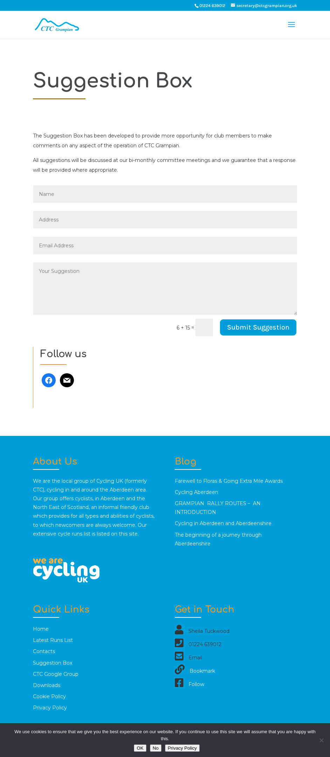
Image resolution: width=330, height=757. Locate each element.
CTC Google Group (55, 674)
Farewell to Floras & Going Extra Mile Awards (229, 481)
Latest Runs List (53, 640)
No (156, 748)
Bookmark (202, 671)
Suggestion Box (52, 663)
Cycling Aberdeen (196, 492)
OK (140, 748)
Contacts (44, 651)
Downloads (46, 685)
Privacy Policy (50, 708)
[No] (321, 740)
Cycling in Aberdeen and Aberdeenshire (223, 523)
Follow (196, 684)
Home (41, 629)
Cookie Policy (49, 696)
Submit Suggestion (258, 327)
